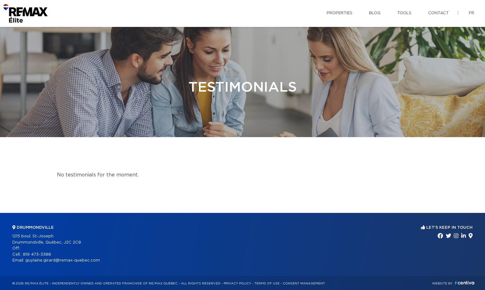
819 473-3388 (37, 255)
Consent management (304, 283)
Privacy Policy (237, 283)
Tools (404, 13)
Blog (374, 13)
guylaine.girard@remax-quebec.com (62, 260)
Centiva (464, 283)
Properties (339, 13)
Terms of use (267, 283)
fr (471, 13)
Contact (438, 13)
